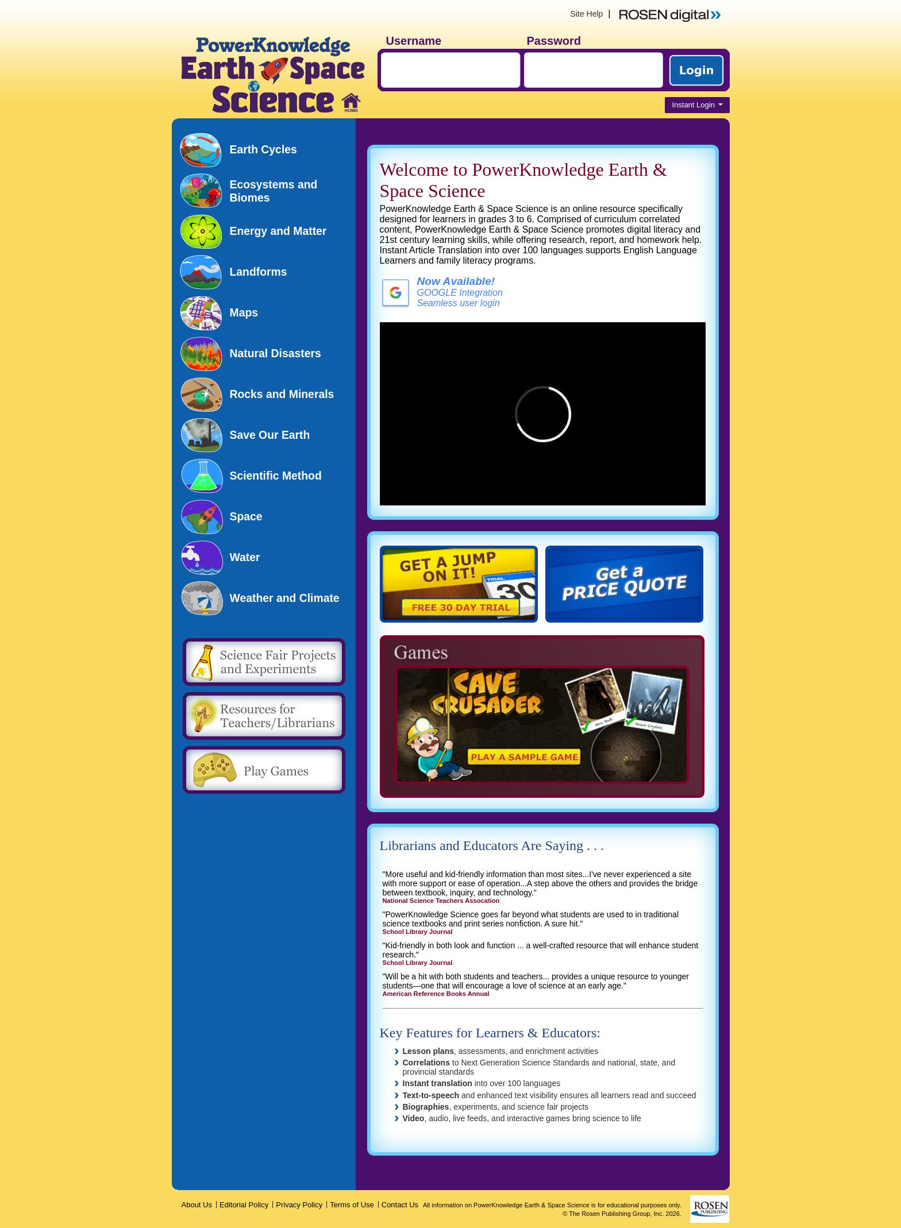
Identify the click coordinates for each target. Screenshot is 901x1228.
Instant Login (697, 105)
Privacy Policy (299, 1204)
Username (414, 40)
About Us (197, 1204)
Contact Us (400, 1204)
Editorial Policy (244, 1204)
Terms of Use (352, 1204)
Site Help (586, 13)
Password (554, 40)
